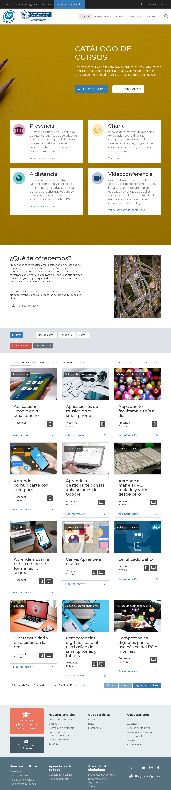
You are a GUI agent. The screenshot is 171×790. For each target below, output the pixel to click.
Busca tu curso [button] (91, 89)
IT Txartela (94, 719)
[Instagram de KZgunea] (152, 767)
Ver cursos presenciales (43, 158)
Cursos (85, 16)
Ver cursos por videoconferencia (126, 209)
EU (166, 4)
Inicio (8, 4)
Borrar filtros (21, 345)
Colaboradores (135, 744)
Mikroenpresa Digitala (140, 732)
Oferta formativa (25, 305)
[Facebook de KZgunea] (138, 767)
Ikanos (131, 740)
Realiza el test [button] (128, 89)
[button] (166, 17)
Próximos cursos (102, 16)
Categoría (67, 334)
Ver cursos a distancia (42, 206)
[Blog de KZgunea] (144, 776)
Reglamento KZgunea (23, 783)
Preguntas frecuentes (101, 774)
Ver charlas (114, 158)
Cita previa (151, 16)
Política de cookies (20, 775)
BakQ (91, 723)
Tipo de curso (46, 334)
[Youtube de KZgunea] (144, 767)
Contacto (93, 786)
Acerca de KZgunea (26, 4)
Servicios (46, 4)
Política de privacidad (22, 779)
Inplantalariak (135, 736)
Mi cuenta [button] (148, 4)
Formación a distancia (61, 727)
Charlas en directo (59, 739)
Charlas (53, 723)
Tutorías (53, 743)
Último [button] (155, 685)
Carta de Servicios (59, 778)
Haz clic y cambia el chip (69, 4)
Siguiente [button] (140, 685)
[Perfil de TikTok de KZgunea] (158, 767)
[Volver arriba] (163, 786)
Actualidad (135, 16)
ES (162, 4)
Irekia (130, 719)
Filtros (16, 334)
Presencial (43, 345)
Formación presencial (61, 719)
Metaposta (94, 727)
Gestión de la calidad (61, 774)
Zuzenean (133, 723)
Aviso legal (16, 771)
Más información (23, 435)
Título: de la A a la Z (147, 362)
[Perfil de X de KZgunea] (131, 767)
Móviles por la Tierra (138, 727)
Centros (120, 16)
